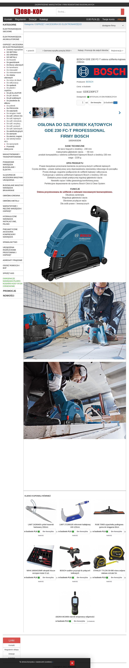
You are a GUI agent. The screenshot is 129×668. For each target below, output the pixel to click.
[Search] (88, 12)
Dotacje (33, 19)
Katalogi (44, 19)
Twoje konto (108, 19)
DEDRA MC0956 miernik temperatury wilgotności (75, 617)
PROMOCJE (9, 291)
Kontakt (8, 19)
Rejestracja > (117, 51)
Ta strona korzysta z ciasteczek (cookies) (35, 662)
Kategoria (29, 24)
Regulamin (20, 19)
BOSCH (89, 82)
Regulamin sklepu (12, 650)
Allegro (121, 19)
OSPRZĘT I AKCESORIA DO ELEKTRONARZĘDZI (58, 24)
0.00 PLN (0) (92, 19)
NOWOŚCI (8, 295)
